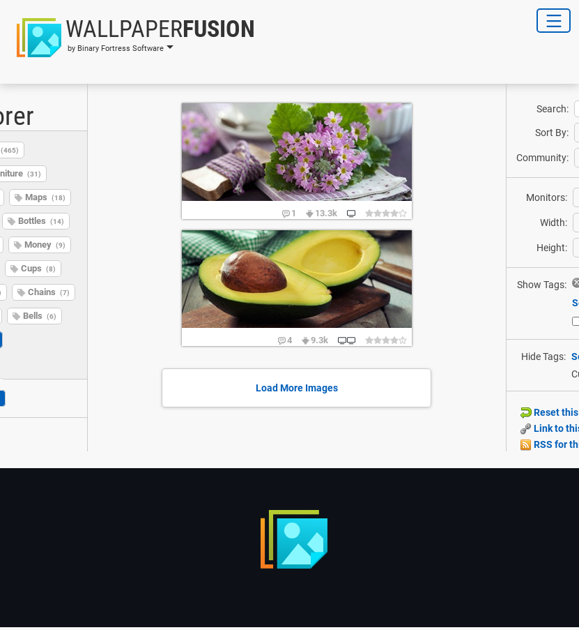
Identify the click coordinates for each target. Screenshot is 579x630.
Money (44, 244)
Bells (39, 315)
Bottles (41, 221)
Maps (45, 197)
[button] (131, 37)
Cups (38, 268)
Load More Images (297, 387)
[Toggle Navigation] (553, 20)
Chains (49, 292)
